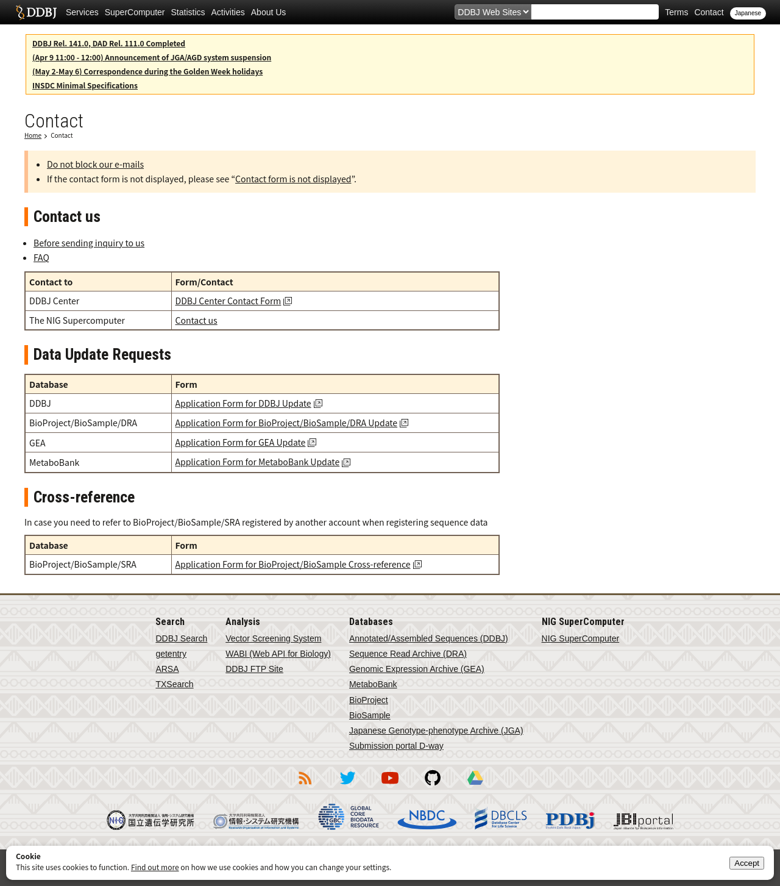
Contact (708, 12)
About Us (268, 12)
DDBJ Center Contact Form (229, 301)
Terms (676, 12)
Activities (228, 12)
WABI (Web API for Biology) (278, 654)
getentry (170, 654)
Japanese (748, 13)
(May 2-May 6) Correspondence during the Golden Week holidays (147, 71)
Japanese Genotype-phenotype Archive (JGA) (436, 730)
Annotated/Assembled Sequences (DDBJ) (428, 638)
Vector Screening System (273, 638)
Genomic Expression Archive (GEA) (416, 669)
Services (82, 12)
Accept (746, 863)
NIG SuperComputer (581, 638)
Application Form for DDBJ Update (243, 403)
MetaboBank (373, 684)
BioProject (368, 700)
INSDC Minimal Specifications (85, 85)
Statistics (188, 12)
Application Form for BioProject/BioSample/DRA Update (287, 422)
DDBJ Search (181, 638)
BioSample (370, 715)
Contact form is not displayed (293, 179)
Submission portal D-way (396, 746)
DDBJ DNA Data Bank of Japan (36, 12)
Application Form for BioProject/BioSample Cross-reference (293, 564)
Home (32, 135)
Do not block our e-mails (95, 164)
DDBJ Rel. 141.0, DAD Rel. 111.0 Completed (108, 43)
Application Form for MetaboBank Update (258, 462)
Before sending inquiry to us (89, 243)
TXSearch (174, 684)
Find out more (155, 867)
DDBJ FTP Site (254, 669)
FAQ (41, 257)
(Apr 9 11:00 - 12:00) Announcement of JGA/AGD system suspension (151, 57)
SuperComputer (135, 12)
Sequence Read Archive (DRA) (408, 654)
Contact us (197, 320)
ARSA (167, 669)
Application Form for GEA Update (241, 442)
